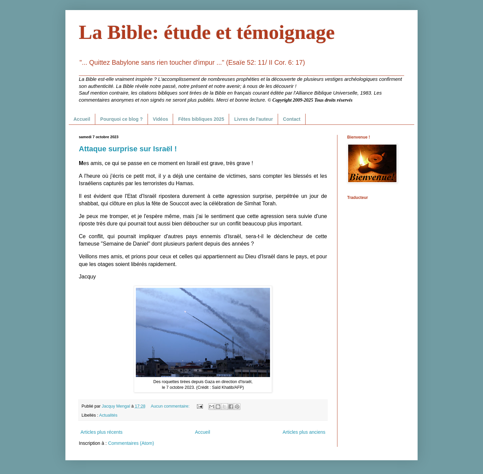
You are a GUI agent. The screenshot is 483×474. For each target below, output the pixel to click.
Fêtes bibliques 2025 (201, 119)
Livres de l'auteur (253, 119)
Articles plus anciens (303, 432)
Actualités (108, 415)
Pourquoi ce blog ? (121, 119)
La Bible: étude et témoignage (207, 32)
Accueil (81, 119)
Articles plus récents (101, 432)
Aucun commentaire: (171, 406)
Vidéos (160, 119)
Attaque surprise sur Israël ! (128, 149)
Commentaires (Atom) (131, 443)
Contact (292, 119)
